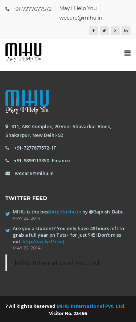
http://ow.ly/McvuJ (43, 241)
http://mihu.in (65, 211)
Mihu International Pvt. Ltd (57, 262)
